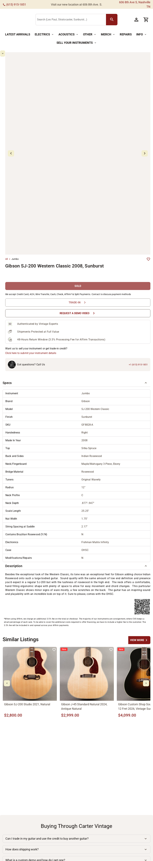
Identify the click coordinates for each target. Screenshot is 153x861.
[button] (76, 355)
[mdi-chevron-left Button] (7, 656)
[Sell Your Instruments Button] (76, 43)
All (6, 231)
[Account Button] (136, 19)
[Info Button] (141, 34)
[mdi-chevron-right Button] (146, 656)
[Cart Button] (146, 19)
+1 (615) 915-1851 (138, 337)
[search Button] (123, 19)
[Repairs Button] (125, 34)
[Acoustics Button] (68, 34)
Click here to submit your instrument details (30, 325)
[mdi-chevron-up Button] (12, 54)
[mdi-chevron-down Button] (12, 173)
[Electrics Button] (44, 34)
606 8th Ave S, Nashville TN (134, 4)
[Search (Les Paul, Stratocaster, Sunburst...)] (83, 19)
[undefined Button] (139, 613)
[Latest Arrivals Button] (17, 34)
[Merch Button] (108, 34)
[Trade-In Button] (77, 275)
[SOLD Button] (77, 259)
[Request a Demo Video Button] (77, 286)
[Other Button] (89, 34)
